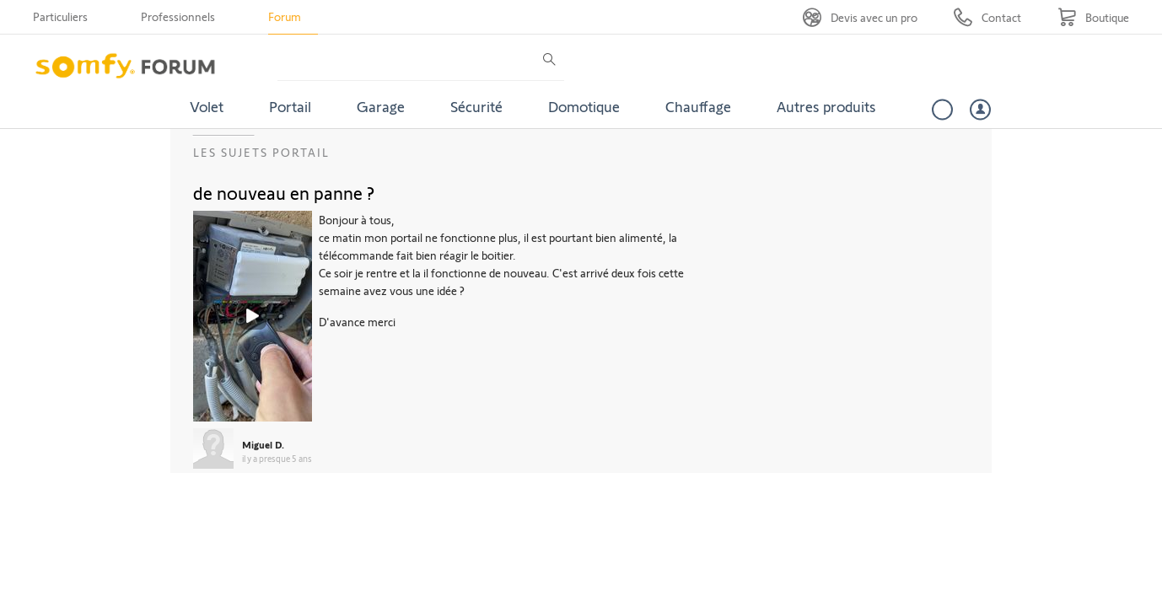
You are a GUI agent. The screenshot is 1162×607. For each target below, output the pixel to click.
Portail (290, 106)
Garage (381, 106)
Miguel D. (263, 444)
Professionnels (178, 16)
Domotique (584, 106)
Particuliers (60, 16)
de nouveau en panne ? (283, 192)
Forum (284, 16)
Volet (206, 106)
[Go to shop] (1093, 17)
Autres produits (826, 106)
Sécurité (476, 106)
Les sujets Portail (261, 152)
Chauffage (698, 106)
